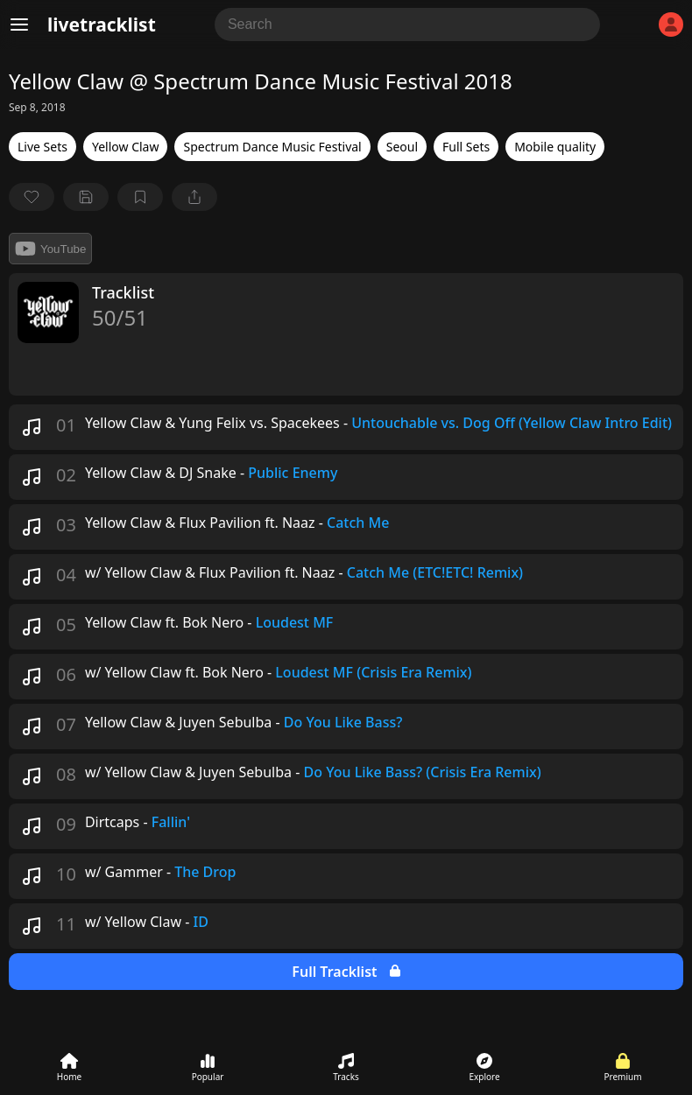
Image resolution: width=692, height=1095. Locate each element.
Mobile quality (555, 146)
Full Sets (466, 146)
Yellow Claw (125, 146)
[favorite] (31, 197)
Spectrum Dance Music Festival (272, 146)
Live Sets (42, 146)
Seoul (402, 146)
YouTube (50, 248)
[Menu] (19, 24)
